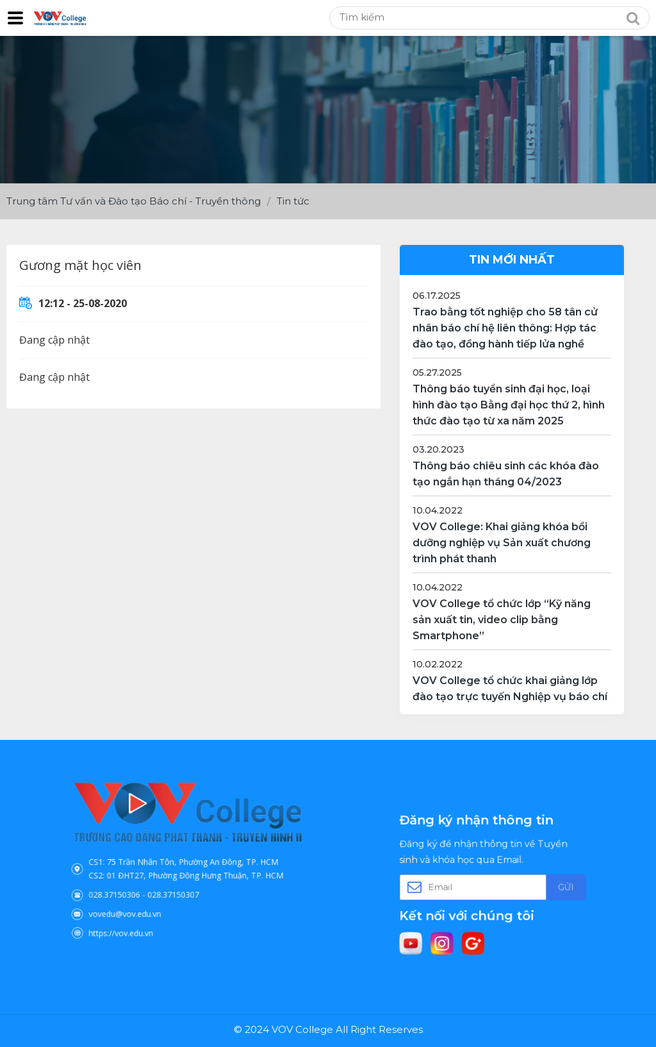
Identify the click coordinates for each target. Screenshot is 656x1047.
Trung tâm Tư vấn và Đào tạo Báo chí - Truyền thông (133, 201)
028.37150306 (133, 886)
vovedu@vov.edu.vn (141, 901)
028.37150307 (177, 886)
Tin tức (293, 201)
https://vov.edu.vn (138, 915)
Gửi (545, 886)
